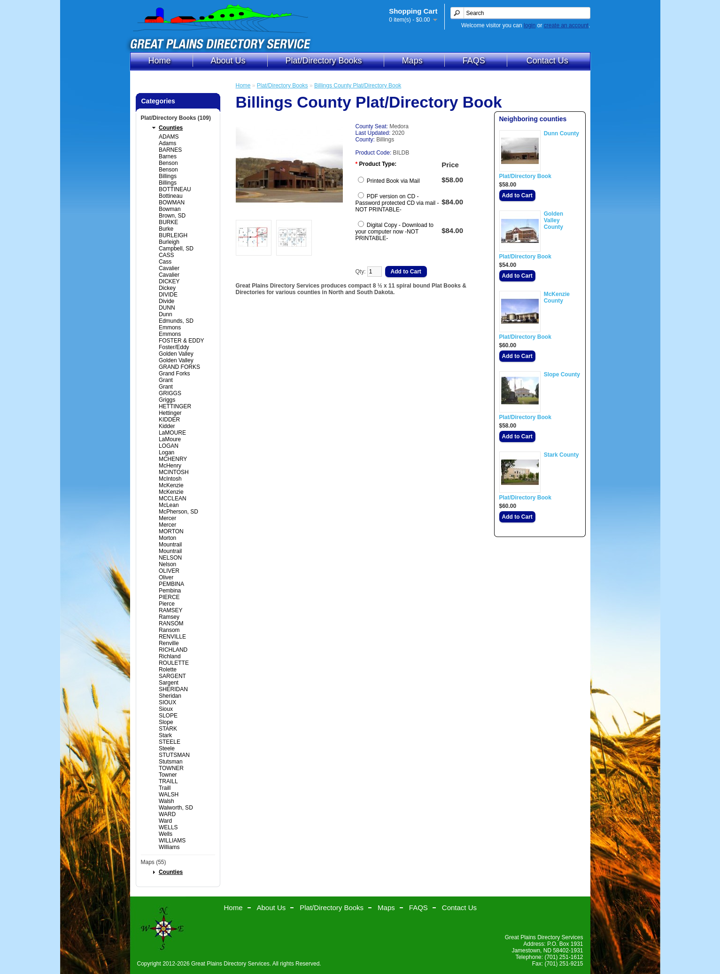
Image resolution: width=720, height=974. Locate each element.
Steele (167, 748)
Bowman (170, 209)
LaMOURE (172, 432)
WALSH (168, 794)
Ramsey (169, 617)
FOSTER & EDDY (181, 340)
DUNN (167, 307)
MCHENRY (173, 459)
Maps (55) (153, 862)
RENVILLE (172, 636)
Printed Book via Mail (393, 181)
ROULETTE (174, 663)
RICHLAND (173, 650)
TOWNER (171, 768)
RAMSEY (171, 610)
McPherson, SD (178, 511)
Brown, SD (172, 215)
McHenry (170, 465)
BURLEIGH (173, 235)
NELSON (170, 557)
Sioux (166, 709)
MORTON (171, 531)
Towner (168, 774)
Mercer (167, 518)
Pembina (170, 590)
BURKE (168, 222)
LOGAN (168, 446)
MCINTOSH (174, 472)
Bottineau (171, 196)
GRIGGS (170, 393)
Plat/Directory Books (324, 60)
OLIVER (169, 571)
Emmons (170, 327)
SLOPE (168, 715)
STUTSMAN (174, 755)
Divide (166, 301)
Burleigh (169, 242)
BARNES (170, 150)
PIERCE (169, 597)
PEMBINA (171, 584)
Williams (169, 847)
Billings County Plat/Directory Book (357, 85)
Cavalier (169, 268)
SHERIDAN (173, 689)
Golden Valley (176, 354)
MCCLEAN (172, 498)
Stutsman (171, 761)
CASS (166, 255)
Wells (165, 834)
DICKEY (169, 281)
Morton (167, 538)
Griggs (167, 400)
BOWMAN (172, 202)
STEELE (169, 742)
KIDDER (169, 419)
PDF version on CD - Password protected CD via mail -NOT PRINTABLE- (397, 203)
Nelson (167, 564)
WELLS (168, 827)
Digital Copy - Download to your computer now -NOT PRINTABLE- (395, 232)
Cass (165, 261)
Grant (166, 380)
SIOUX (167, 702)
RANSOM (171, 623)
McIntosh (170, 478)
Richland (170, 656)
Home (159, 60)
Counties (171, 128)
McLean (169, 505)
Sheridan (170, 696)
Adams (167, 143)
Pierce (167, 603)
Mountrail (170, 544)
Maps (412, 60)
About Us (228, 60)
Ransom (169, 630)
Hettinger (170, 413)
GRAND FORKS (179, 367)
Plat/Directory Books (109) (176, 118)
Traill (165, 788)
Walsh (166, 801)
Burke (166, 229)
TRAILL (168, 781)
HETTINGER (175, 406)
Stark (165, 735)
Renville (169, 643)
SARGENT (172, 676)
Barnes (168, 156)
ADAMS (169, 136)
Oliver (166, 577)
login (529, 25)
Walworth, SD (176, 807)
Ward (165, 821)
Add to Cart (517, 195)
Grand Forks (174, 373)
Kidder (167, 426)
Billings (168, 176)
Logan (166, 452)
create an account (566, 25)
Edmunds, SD (176, 321)
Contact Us (547, 60)
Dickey (167, 288)
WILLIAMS (172, 840)
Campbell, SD (176, 248)
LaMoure (170, 439)
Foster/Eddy (174, 347)
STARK (168, 728)
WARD (167, 814)
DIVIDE (168, 294)
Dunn (165, 314)
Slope (166, 722)
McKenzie (171, 485)
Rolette (168, 669)
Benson (168, 163)
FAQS (474, 60)
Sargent (168, 682)
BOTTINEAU (175, 189)
